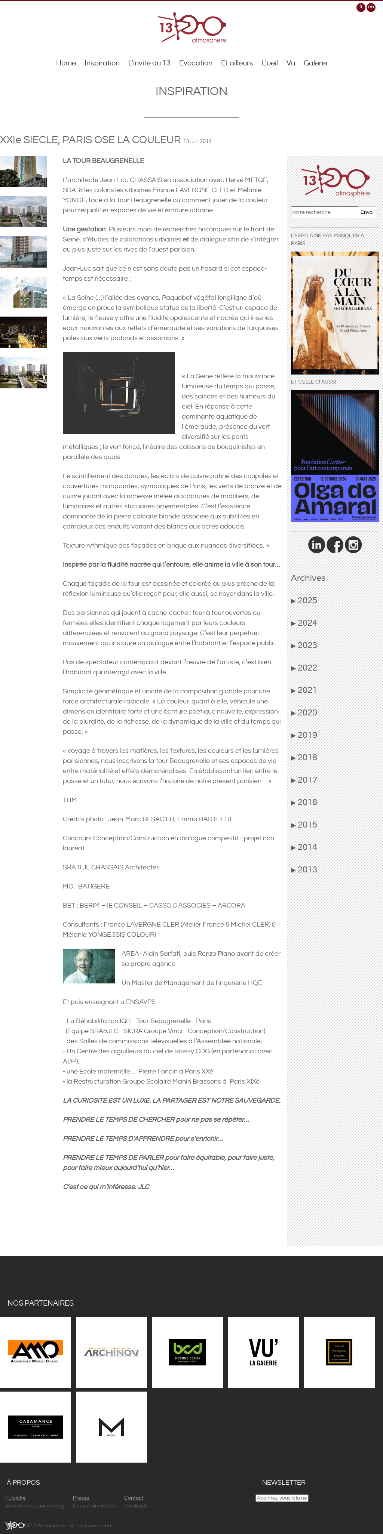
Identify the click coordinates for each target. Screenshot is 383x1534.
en (371, 6)
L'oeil (270, 63)
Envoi (367, 212)
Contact (134, 1498)
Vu (291, 63)
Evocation (195, 63)
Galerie (315, 63)
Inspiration (102, 63)
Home (66, 63)
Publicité (15, 1498)
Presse (81, 1498)
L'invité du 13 (149, 63)
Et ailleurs (237, 63)
